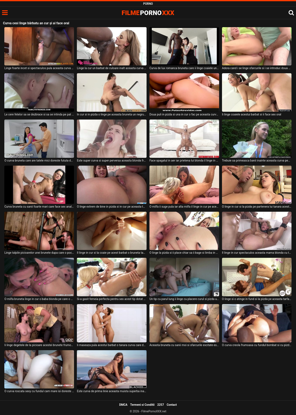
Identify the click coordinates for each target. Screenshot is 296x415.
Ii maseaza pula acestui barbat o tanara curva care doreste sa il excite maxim (112, 345)
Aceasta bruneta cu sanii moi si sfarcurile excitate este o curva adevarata (184, 345)
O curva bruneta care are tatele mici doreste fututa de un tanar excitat (39, 160)
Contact (172, 404)
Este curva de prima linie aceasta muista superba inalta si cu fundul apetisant (112, 391)
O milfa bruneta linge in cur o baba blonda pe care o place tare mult (39, 299)
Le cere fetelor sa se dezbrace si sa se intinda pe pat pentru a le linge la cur (39, 114)
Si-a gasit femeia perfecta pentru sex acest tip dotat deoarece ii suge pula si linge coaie (112, 299)
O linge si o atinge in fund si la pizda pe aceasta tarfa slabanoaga (257, 299)
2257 (160, 404)
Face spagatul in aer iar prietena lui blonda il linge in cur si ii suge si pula (184, 160)
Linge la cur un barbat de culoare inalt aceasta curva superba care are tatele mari (112, 68)
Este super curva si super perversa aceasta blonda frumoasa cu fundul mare (112, 160)
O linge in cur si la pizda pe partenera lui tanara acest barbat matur (257, 206)
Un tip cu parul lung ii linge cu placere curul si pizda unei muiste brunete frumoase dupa (184, 299)
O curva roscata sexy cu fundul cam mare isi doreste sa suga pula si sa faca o (39, 391)
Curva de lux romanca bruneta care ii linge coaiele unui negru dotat (184, 68)
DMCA (123, 404)
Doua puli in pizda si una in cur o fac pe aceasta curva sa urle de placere (184, 114)
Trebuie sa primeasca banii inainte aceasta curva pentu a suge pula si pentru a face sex (257, 160)
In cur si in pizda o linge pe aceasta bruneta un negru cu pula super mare (112, 114)
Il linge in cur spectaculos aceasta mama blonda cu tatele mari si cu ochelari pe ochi (257, 252)
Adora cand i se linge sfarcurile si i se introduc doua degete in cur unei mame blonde (257, 68)
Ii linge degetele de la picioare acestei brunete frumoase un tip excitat (39, 345)
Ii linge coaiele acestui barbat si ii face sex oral (251, 114)
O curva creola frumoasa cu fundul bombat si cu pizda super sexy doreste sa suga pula (257, 345)
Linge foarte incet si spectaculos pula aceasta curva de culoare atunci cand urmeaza (39, 68)
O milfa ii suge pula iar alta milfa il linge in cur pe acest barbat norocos (184, 206)
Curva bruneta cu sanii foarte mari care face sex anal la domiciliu (39, 206)
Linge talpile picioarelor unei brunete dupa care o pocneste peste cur (39, 252)
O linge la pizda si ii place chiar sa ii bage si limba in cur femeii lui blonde (184, 252)
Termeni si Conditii (142, 404)
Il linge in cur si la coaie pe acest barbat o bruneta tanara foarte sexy (112, 252)
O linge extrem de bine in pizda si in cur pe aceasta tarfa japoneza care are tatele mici (112, 206)
